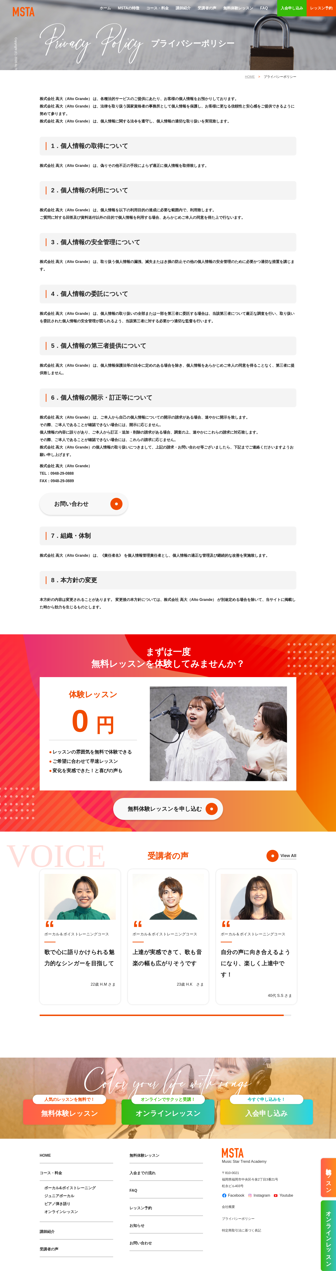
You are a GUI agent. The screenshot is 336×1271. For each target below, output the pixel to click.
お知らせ (137, 1226)
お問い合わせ (71, 504)
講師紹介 (183, 8)
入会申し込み (292, 8)
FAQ (264, 8)
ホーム (105, 8)
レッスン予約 (321, 8)
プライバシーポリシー (238, 1219)
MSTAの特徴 (128, 8)
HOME (250, 77)
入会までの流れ (143, 1173)
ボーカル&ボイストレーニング (70, 1188)
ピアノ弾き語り (57, 1204)
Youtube (283, 1195)
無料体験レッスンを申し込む (165, 809)
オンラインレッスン (61, 1212)
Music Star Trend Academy (244, 1155)
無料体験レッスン (238, 8)
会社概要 (228, 1207)
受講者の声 (207, 8)
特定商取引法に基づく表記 (241, 1230)
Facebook (233, 1195)
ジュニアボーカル (59, 1196)
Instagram (259, 1195)
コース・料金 (157, 8)
